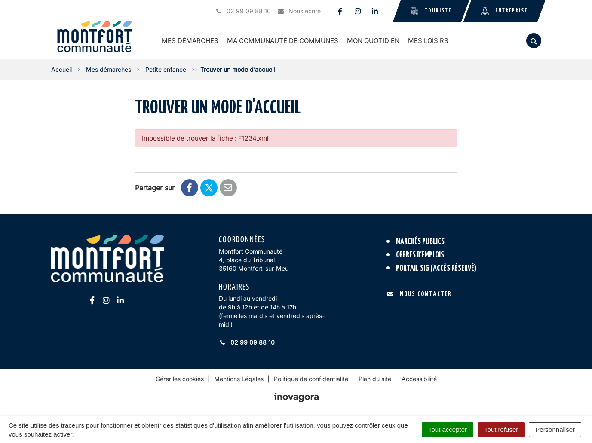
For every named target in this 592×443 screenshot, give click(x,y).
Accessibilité (419, 378)
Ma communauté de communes (283, 41)
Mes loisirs (429, 41)
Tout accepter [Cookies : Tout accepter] (447, 429)
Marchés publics (420, 242)
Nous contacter (419, 294)
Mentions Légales (239, 378)
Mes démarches (191, 41)
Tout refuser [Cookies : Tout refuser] (501, 429)
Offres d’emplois (420, 255)
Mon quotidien (374, 41)
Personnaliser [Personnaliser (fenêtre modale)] (555, 429)
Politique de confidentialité (311, 378)
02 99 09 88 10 (247, 342)
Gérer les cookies (180, 378)
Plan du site (375, 378)
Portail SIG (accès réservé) (436, 268)
